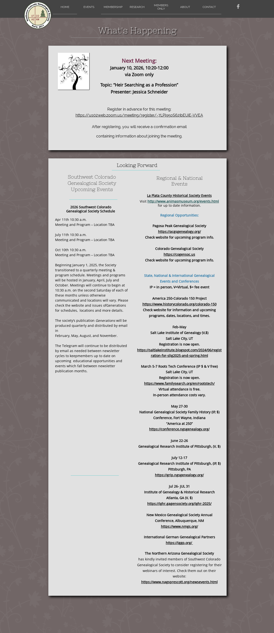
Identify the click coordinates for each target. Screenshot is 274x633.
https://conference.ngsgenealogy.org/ (179, 429)
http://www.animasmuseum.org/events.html (183, 201)
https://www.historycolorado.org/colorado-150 (179, 304)
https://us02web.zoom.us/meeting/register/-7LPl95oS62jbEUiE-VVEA (139, 115)
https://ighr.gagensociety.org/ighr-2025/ (179, 503)
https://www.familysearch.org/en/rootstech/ (179, 383)
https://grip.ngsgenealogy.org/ (179, 475)
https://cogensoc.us (179, 254)
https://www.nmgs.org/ (179, 526)
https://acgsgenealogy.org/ (179, 231)
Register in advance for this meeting (139, 109)
